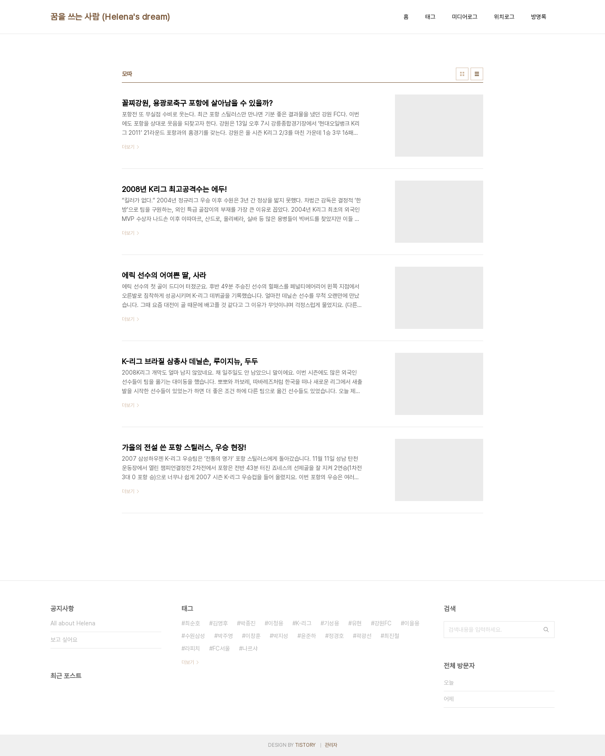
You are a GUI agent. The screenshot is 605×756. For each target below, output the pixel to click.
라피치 (192, 648)
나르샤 (250, 648)
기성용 (331, 623)
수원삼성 (195, 636)
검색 (546, 630)
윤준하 (308, 636)
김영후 (220, 623)
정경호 (336, 636)
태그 (430, 16)
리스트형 (477, 74)
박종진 (247, 623)
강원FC (383, 623)
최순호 (192, 623)
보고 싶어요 (63, 639)
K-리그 (303, 623)
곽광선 (363, 636)
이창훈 (252, 636)
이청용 (275, 623)
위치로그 (504, 16)
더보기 (188, 662)
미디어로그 (464, 16)
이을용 (411, 623)
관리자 (331, 745)
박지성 (280, 636)
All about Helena (72, 623)
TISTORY (305, 745)
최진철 (391, 636)
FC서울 (221, 648)
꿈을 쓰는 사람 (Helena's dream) (110, 17)
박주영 (225, 636)
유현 (357, 623)
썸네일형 (462, 74)
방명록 (538, 16)
